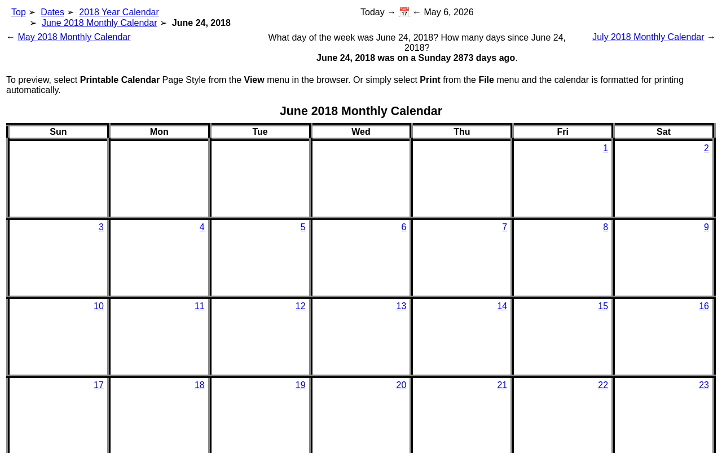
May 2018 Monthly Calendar (73, 37)
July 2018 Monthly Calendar (648, 37)
